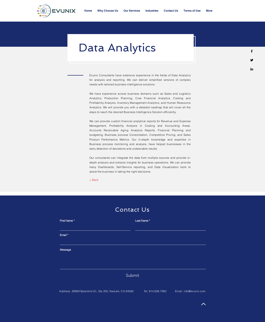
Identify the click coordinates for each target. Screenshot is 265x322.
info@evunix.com (194, 291)
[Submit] (132, 275)
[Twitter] (252, 60)
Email (63, 235)
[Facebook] (252, 51)
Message (65, 249)
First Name (66, 220)
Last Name (141, 220)
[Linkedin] (252, 69)
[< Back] (94, 179)
